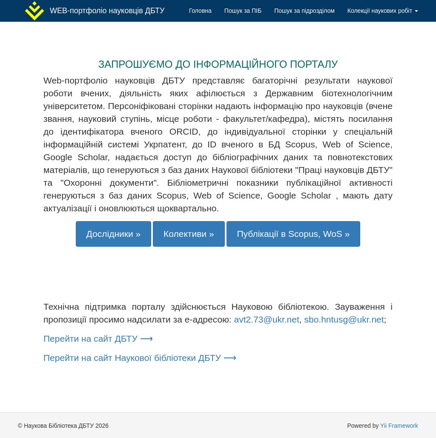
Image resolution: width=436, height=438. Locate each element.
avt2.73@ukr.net (266, 319)
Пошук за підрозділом (304, 10)
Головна (200, 10)
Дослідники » (113, 234)
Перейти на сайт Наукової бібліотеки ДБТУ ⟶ (139, 358)
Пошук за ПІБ (242, 10)
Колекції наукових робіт (382, 10)
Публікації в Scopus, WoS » (293, 234)
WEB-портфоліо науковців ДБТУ (94, 10)
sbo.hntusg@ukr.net (344, 319)
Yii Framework (399, 425)
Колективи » (189, 234)
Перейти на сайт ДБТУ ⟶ (98, 338)
